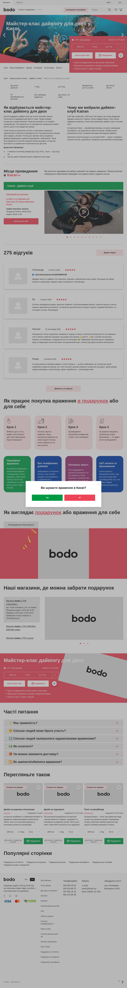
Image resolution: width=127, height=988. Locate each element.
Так (47, 498)
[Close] (98, 484)
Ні (80, 498)
